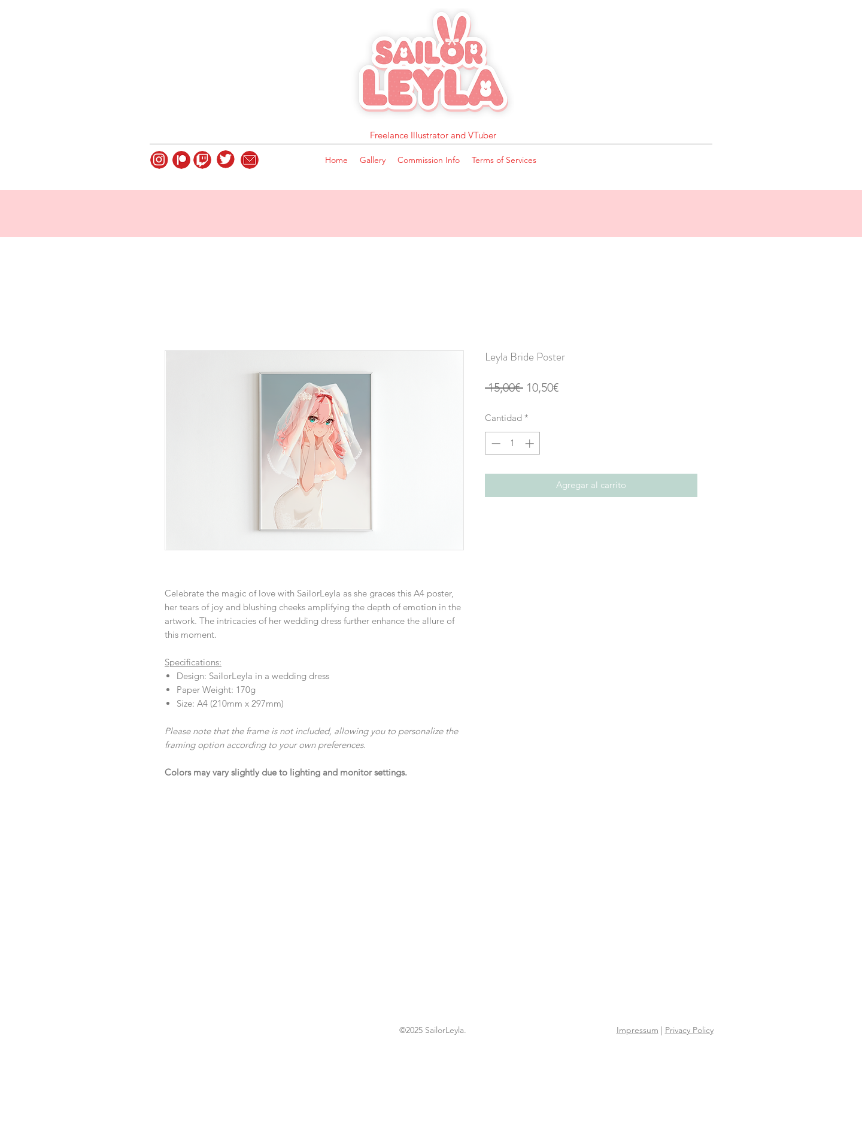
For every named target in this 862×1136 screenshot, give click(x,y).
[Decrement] (495, 443)
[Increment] (531, 443)
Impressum (637, 1030)
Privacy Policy (689, 1030)
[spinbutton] (513, 443)
